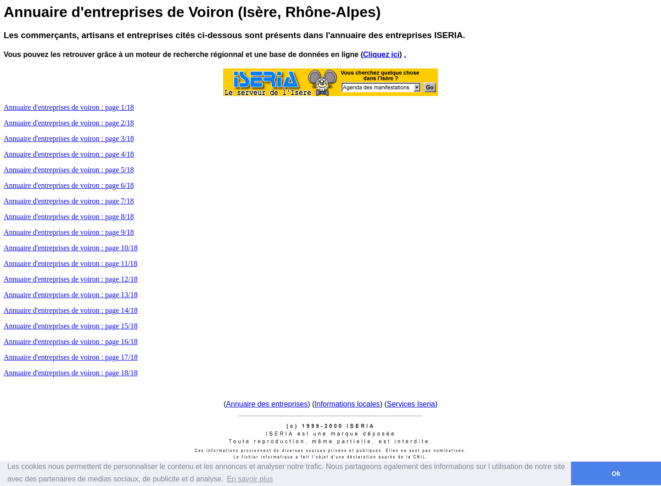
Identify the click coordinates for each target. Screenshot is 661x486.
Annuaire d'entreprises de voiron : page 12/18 (71, 279)
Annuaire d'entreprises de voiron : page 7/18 (69, 201)
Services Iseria (411, 404)
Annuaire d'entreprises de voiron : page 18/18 (71, 373)
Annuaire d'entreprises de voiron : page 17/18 (71, 357)
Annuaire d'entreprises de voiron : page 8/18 (69, 216)
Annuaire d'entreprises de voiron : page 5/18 (69, 170)
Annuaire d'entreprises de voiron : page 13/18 (71, 295)
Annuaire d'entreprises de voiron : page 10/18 (71, 248)
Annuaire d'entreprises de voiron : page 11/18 (70, 263)
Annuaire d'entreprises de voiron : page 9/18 (69, 232)
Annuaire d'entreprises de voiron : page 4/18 (69, 154)
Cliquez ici (381, 54)
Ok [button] (615, 473)
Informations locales (347, 404)
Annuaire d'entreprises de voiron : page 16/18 (71, 341)
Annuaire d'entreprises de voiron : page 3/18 (69, 138)
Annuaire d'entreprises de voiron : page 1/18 (69, 107)
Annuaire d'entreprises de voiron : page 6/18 (69, 185)
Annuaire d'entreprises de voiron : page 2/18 (69, 123)
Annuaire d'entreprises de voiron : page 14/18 (71, 310)
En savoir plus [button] (250, 479)
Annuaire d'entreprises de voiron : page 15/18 (71, 326)
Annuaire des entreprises (267, 404)
